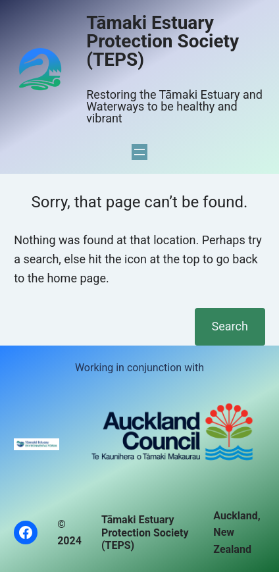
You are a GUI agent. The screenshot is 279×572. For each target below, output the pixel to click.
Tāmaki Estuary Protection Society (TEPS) (162, 41)
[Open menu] (139, 152)
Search (230, 326)
